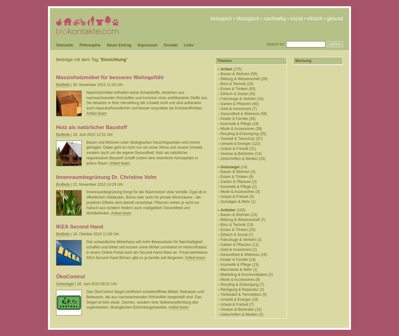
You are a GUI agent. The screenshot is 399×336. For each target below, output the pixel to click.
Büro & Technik (233, 84)
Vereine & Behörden (237, 153)
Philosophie (90, 45)
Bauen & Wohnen (235, 74)
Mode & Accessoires (237, 129)
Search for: (276, 44)
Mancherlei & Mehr (236, 269)
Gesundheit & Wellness (239, 114)
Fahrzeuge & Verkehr (238, 99)
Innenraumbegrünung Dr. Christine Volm (106, 177)
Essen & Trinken (234, 89)
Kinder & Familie (234, 119)
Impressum (147, 45)
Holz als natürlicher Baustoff (91, 127)
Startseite (64, 45)
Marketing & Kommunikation (243, 274)
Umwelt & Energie (235, 144)
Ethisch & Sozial (234, 94)
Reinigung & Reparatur (239, 289)
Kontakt (171, 45)
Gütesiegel (65, 284)
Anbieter (228, 210)
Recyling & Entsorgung (239, 134)
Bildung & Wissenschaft (240, 79)
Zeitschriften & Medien (238, 158)
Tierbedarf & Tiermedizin (240, 294)
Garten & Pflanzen (235, 104)
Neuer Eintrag (119, 45)
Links (189, 45)
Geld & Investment (235, 109)
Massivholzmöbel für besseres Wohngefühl (110, 77)
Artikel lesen (96, 113)
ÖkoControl (70, 277)
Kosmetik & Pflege (235, 124)
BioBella (63, 85)
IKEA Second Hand (79, 227)
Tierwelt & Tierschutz (237, 139)
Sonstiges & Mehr (235, 201)
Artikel (226, 69)
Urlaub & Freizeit (234, 148)
